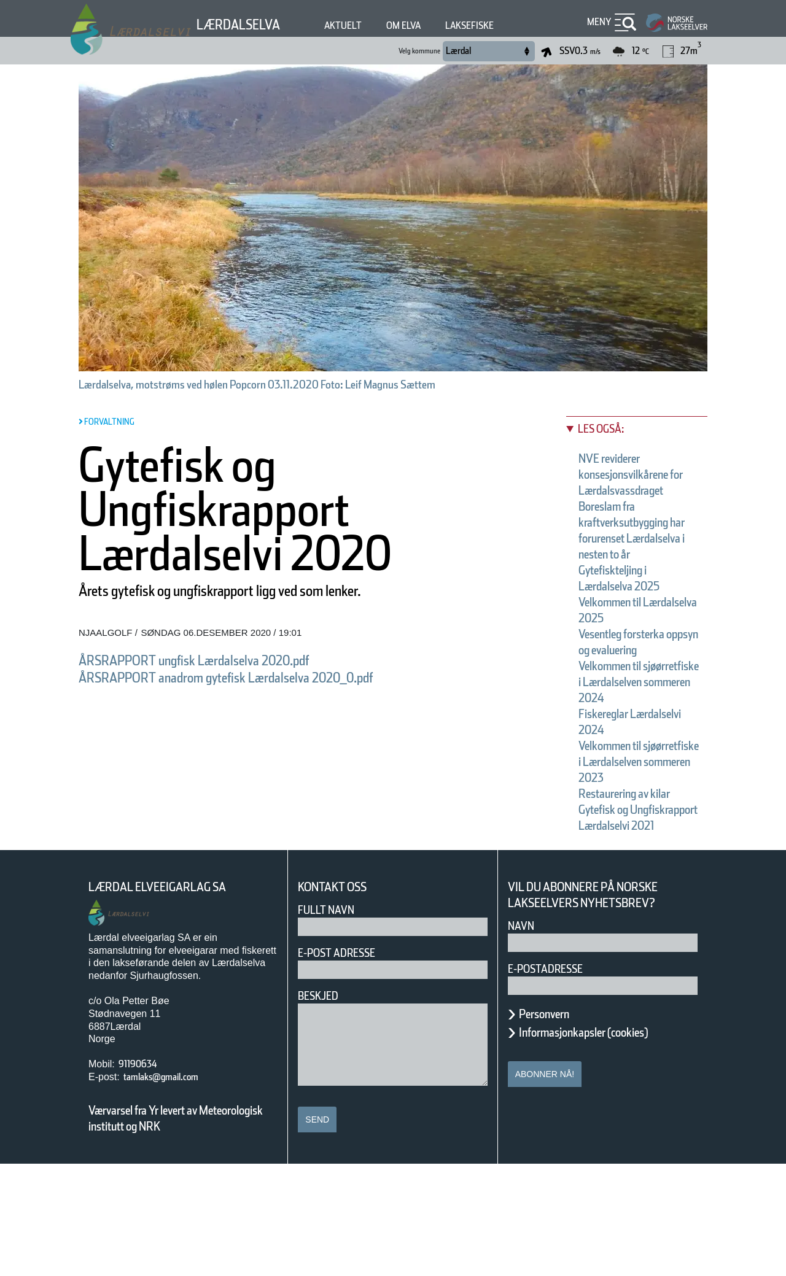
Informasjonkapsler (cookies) (607, 1144)
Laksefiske (501, 25)
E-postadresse (553, 1080)
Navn (523, 1037)
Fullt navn (331, 1021)
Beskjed (322, 1107)
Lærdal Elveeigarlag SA (171, 999)
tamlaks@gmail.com (173, 1188)
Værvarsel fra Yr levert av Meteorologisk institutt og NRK (181, 1230)
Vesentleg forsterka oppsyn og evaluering (636, 682)
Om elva (426, 25)
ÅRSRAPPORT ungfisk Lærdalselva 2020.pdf (225, 660)
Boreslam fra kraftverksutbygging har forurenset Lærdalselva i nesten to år (639, 554)
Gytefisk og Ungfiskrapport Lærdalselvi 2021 (630, 921)
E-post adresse (345, 1064)
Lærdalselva (245, 24)
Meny (597, 22)
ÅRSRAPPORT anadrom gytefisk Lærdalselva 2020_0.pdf (268, 677)
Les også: (606, 428)
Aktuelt (359, 25)
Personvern (553, 1125)
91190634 (143, 1175)
